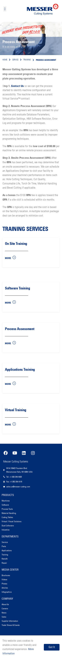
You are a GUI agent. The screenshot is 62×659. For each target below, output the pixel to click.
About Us (5, 604)
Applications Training (20, 369)
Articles (5, 588)
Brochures (6, 575)
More (8, 258)
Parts (4, 546)
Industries (5, 529)
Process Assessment (19, 329)
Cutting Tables (7, 517)
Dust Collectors (8, 525)
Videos (4, 579)
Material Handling (9, 513)
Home (4, 60)
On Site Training (16, 243)
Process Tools (7, 509)
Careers (5, 608)
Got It (52, 647)
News (4, 612)
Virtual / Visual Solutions (11, 521)
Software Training (17, 288)
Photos (4, 583)
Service (5, 542)
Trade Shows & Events (11, 625)
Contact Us (17, 86)
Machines (6, 500)
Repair (4, 563)
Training (5, 554)
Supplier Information (10, 621)
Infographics (7, 592)
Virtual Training (15, 410)
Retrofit (4, 558)
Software (5, 505)
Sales (4, 617)
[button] (4, 9)
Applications (7, 550)
